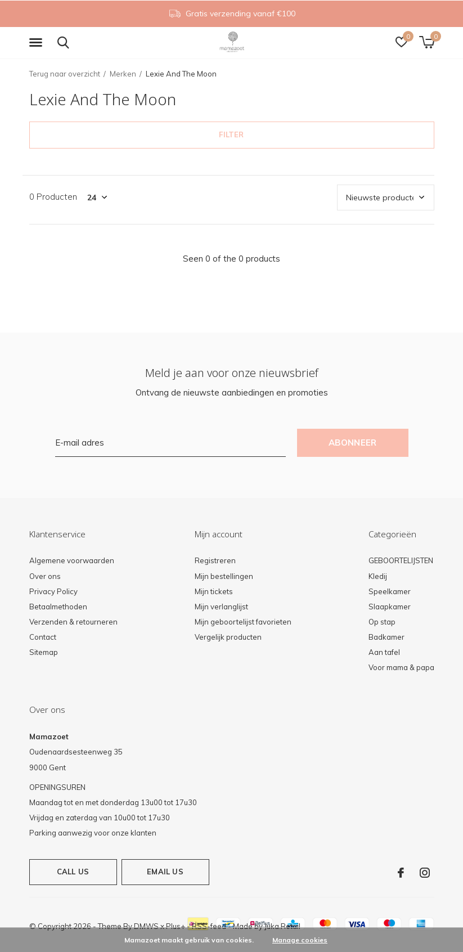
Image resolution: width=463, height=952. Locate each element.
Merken (123, 73)
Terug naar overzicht (64, 73)
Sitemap (43, 652)
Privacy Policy (53, 591)
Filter (231, 134)
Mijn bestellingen (224, 576)
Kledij (377, 576)
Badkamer (386, 636)
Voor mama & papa (401, 667)
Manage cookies (299, 940)
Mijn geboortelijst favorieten (243, 621)
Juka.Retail (282, 926)
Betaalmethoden (58, 606)
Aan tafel (384, 652)
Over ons (45, 576)
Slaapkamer (389, 606)
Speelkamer (389, 591)
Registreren (215, 560)
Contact (42, 636)
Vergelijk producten (228, 636)
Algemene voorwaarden (71, 560)
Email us (165, 871)
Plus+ (175, 926)
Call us (73, 871)
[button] (37, 42)
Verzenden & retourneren (73, 621)
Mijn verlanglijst (221, 606)
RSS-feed (209, 926)
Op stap (381, 621)
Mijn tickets (214, 591)
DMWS (146, 926)
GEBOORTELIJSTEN (400, 560)
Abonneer (353, 442)
